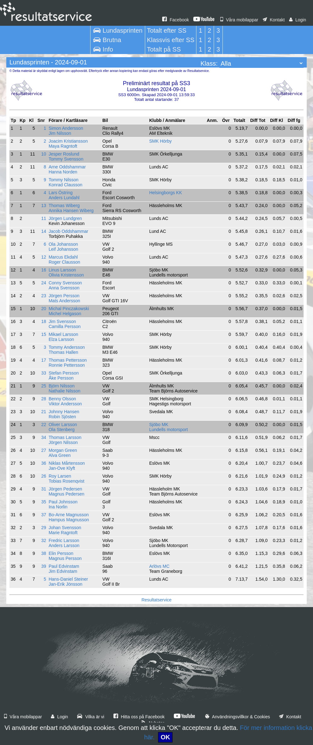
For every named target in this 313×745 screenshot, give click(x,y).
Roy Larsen (60, 476)
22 (43, 424)
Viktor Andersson (65, 403)
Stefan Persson (64, 372)
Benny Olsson (62, 398)
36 (43, 463)
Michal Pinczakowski (69, 308)
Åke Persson (61, 378)
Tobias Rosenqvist (67, 481)
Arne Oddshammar (67, 166)
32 (43, 540)
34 (43, 437)
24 (43, 282)
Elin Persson (61, 553)
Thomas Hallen (63, 352)
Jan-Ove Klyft (62, 468)
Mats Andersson (64, 300)
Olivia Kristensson (66, 274)
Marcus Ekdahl (63, 257)
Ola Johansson (63, 244)
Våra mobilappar (239, 19)
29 (43, 527)
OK (165, 737)
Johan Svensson (65, 527)
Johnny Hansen (64, 411)
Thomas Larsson (65, 437)
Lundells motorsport (168, 429)
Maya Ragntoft (63, 146)
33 (43, 372)
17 (43, 360)
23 (43, 295)
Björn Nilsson (61, 385)
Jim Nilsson (60, 133)
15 (43, 334)
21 (43, 411)
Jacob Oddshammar (68, 231)
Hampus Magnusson (69, 519)
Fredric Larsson (64, 540)
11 (43, 218)
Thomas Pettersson (68, 360)
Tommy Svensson (66, 159)
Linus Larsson (62, 269)
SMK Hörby (160, 141)
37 (43, 514)
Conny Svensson (65, 282)
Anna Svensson (64, 287)
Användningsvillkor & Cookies (237, 716)
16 (43, 269)
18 (43, 321)
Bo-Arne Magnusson (69, 514)
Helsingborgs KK (165, 192)
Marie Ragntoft (63, 532)
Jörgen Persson (64, 295)
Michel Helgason (65, 313)
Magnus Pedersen (67, 493)
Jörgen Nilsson (63, 442)
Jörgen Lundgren (65, 218)
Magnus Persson (65, 558)
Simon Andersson (66, 128)
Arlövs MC (159, 566)
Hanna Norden (63, 171)
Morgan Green (63, 450)
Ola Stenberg (62, 429)
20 (43, 308)
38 (43, 553)
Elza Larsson (61, 339)
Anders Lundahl (64, 197)
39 (43, 566)
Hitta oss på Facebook (139, 716)
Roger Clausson (64, 262)
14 (43, 231)
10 (43, 153)
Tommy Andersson (67, 347)
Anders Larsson (64, 545)
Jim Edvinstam (63, 571)
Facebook (175, 19)
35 (43, 501)
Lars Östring (61, 192)
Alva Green (60, 455)
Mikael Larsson (63, 334)
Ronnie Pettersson (67, 365)
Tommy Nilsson (64, 179)
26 (43, 476)
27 (43, 450)
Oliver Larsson (63, 424)
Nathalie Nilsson (64, 390)
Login (297, 19)
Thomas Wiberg (64, 205)
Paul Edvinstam (64, 566)
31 (43, 488)
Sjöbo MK (158, 424)
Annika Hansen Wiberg (71, 210)
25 (43, 385)
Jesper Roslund (64, 153)
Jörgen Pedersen (65, 488)
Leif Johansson (63, 249)
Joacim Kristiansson (68, 141)
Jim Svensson (62, 321)
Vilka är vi (90, 716)
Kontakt (274, 19)
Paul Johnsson (63, 501)
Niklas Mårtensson (67, 463)
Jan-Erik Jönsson (65, 584)
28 (43, 398)
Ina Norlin (58, 506)
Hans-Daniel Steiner (68, 579)
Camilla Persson (65, 326)
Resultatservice (156, 599)
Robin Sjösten (62, 416)
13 (43, 205)
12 (43, 257)
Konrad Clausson (65, 184)
